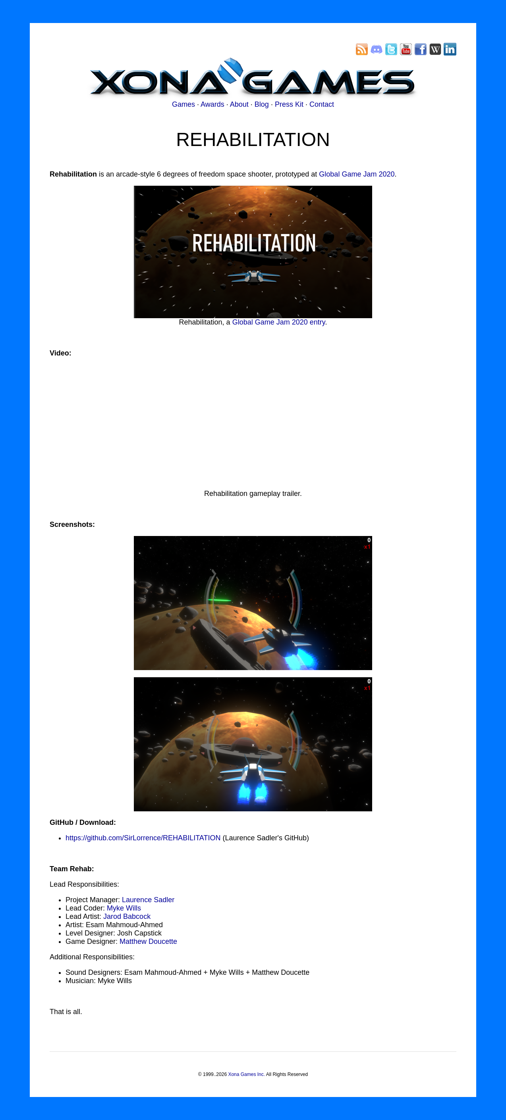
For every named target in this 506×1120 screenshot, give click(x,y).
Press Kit (289, 104)
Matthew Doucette (148, 941)
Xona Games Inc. (246, 1074)
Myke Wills (124, 908)
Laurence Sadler (148, 900)
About (239, 104)
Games (183, 104)
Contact (321, 104)
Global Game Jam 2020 (356, 174)
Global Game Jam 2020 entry (278, 322)
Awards (212, 104)
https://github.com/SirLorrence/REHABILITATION (143, 838)
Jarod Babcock (127, 916)
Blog (262, 104)
